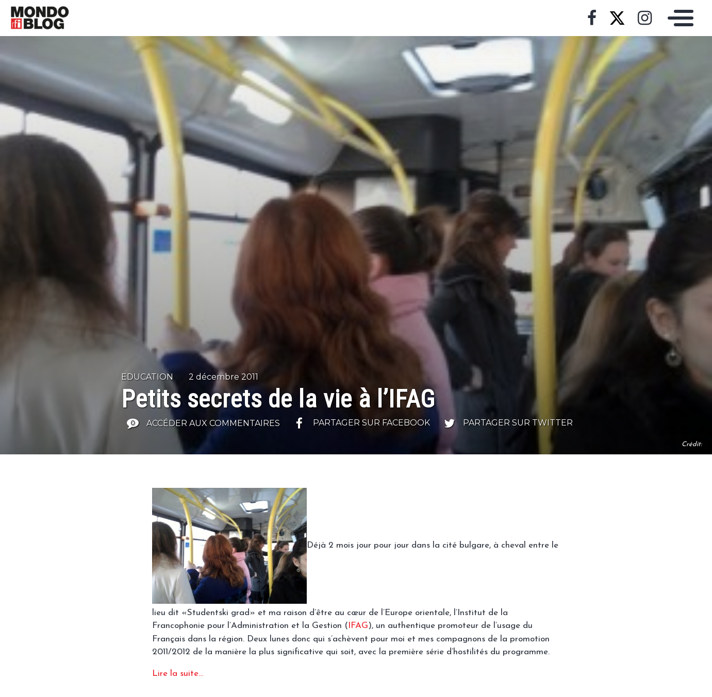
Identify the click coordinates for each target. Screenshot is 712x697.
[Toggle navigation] (678, 18)
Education (147, 377)
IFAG (358, 625)
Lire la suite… (177, 673)
